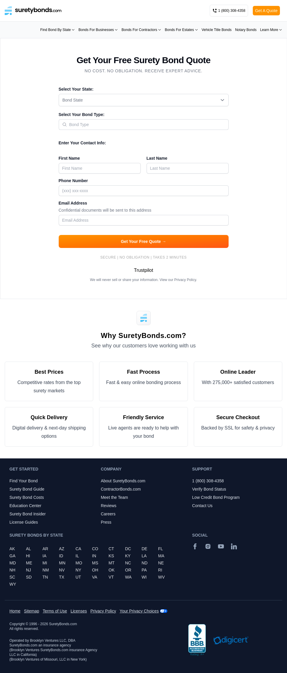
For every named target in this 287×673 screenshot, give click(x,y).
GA (12, 555)
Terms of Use (55, 611)
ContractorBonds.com (121, 489)
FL (160, 548)
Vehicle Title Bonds (217, 30)
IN (94, 555)
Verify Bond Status (209, 489)
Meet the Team (114, 497)
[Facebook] (195, 546)
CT (111, 548)
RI (160, 570)
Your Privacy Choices (139, 611)
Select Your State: (76, 89)
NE (161, 563)
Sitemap (31, 611)
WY (12, 584)
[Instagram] (208, 546)
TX (61, 577)
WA (128, 577)
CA (78, 548)
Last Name (157, 158)
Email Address (144, 207)
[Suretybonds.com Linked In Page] (234, 546)
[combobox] (144, 100)
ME (29, 563)
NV (62, 570)
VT (111, 577)
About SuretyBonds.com (123, 480)
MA (161, 555)
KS (111, 555)
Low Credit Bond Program (216, 497)
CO (95, 548)
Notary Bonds (246, 30)
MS (95, 563)
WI (144, 577)
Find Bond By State (57, 30)
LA (144, 555)
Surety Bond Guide (26, 489)
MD (12, 563)
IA (44, 555)
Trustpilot (143, 270)
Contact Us (202, 505)
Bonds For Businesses (98, 30)
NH (12, 570)
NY (78, 570)
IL (77, 555)
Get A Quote (266, 10)
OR (128, 570)
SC (12, 577)
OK (111, 570)
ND (144, 563)
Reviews (109, 505)
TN (45, 577)
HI (28, 555)
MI (44, 563)
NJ (28, 570)
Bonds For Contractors (141, 30)
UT (78, 577)
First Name (69, 158)
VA (94, 577)
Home (14, 611)
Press (106, 522)
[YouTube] (221, 546)
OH (95, 570)
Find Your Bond (23, 480)
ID (61, 555)
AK (12, 548)
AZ (61, 548)
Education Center (25, 505)
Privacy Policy (185, 280)
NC (128, 563)
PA (144, 570)
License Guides (23, 522)
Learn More (271, 30)
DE (144, 548)
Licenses (78, 611)
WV (161, 577)
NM (45, 570)
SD (29, 577)
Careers (108, 514)
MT (111, 563)
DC (128, 548)
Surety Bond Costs (26, 497)
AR (45, 548)
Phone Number (73, 180)
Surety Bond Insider (27, 514)
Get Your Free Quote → (143, 241)
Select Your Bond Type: (82, 114)
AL (28, 548)
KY (128, 555)
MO (79, 563)
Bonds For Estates (181, 30)
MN (62, 563)
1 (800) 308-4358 (208, 480)
